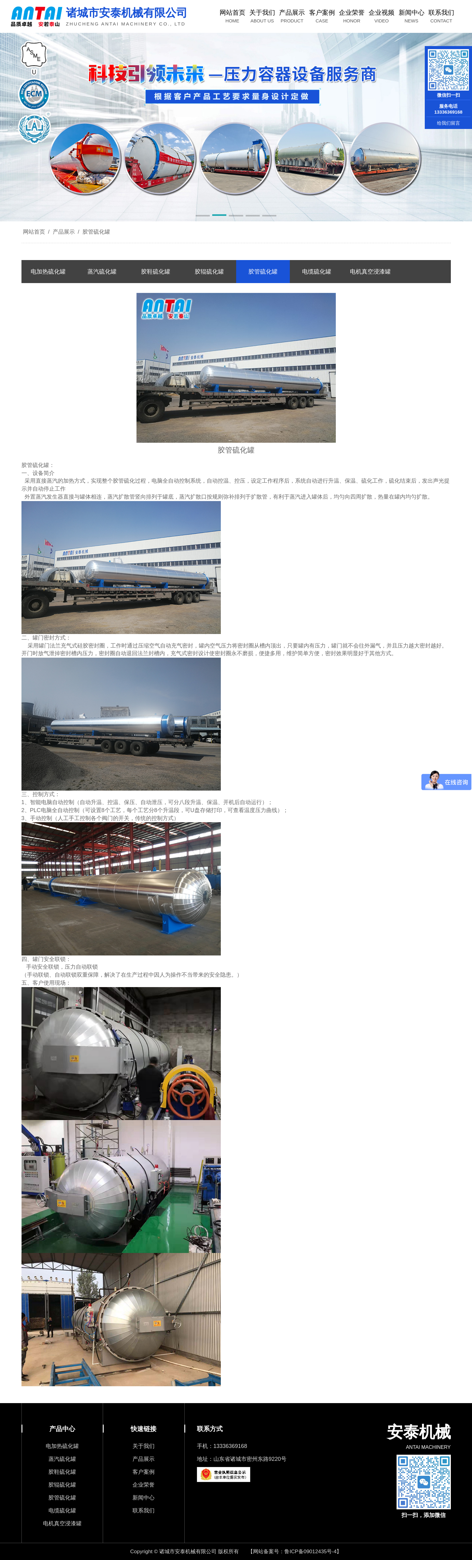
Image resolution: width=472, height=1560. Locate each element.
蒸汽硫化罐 (62, 1459)
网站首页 (34, 232)
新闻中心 (143, 1498)
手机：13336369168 (222, 1446)
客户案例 (143, 1472)
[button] (203, 216)
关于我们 (143, 1446)
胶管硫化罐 (95, 232)
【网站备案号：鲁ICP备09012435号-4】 (295, 1551)
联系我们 (143, 1510)
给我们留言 (448, 123)
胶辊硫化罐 (62, 1485)
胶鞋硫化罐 (62, 1472)
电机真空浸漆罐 (62, 1523)
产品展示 (63, 232)
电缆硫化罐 (62, 1510)
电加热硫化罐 (62, 1446)
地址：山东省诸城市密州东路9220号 (241, 1459)
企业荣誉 (143, 1485)
